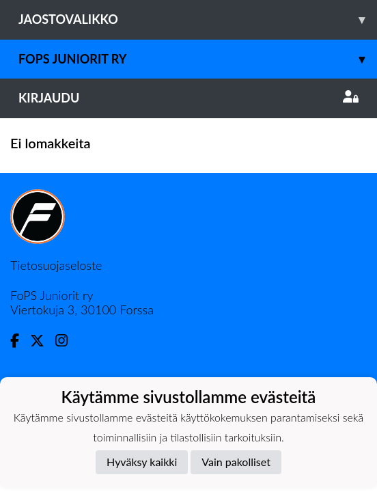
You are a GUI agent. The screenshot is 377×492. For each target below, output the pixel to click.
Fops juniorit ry (197, 59)
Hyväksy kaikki (142, 461)
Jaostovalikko (197, 19)
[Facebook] (20, 340)
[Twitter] (42, 340)
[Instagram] (67, 340)
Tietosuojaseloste (56, 265)
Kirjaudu (188, 97)
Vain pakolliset (235, 461)
